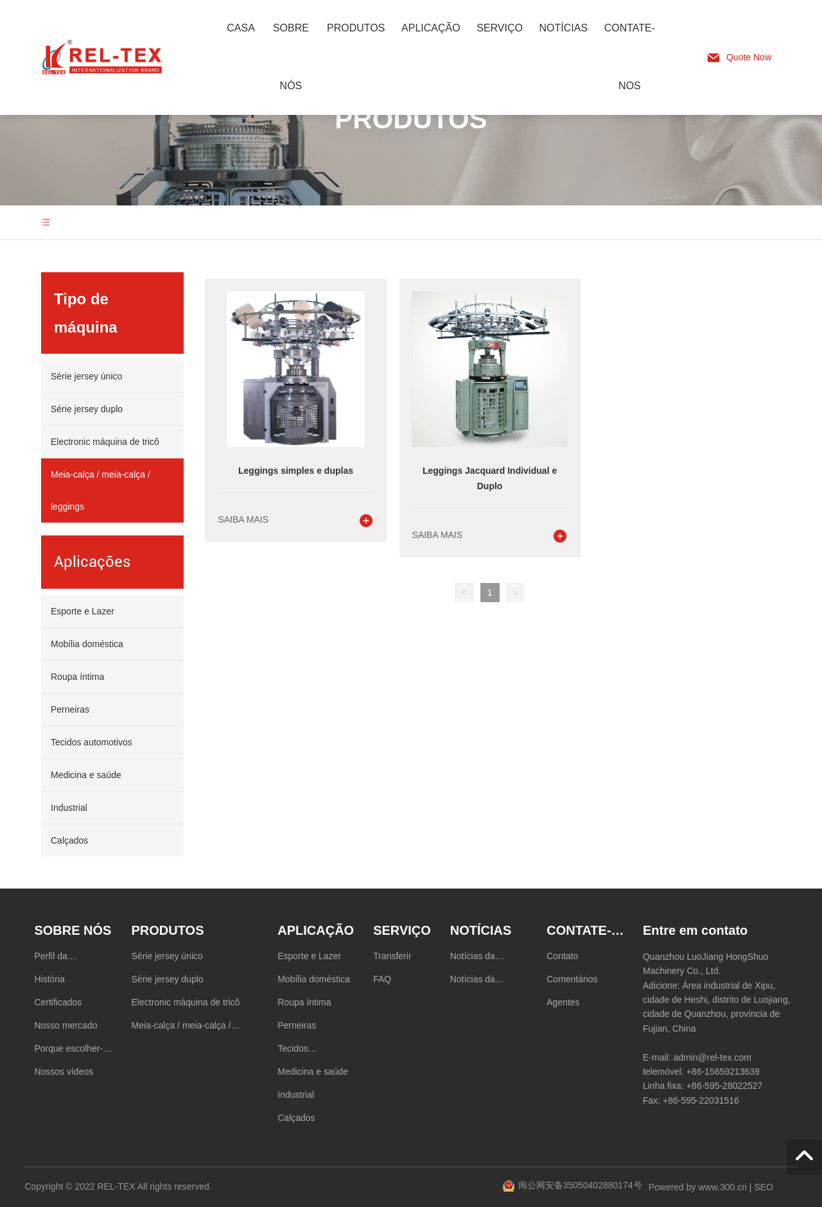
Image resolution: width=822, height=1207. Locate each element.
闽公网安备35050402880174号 (580, 1185)
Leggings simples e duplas (295, 470)
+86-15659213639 (723, 1071)
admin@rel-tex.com (712, 1057)
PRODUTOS (411, 119)
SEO (763, 1187)
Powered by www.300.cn (698, 1187)
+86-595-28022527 (724, 1086)
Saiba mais (243, 519)
